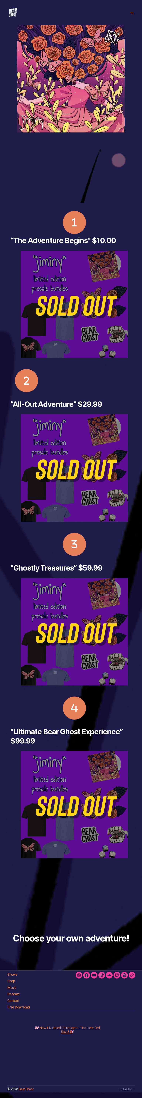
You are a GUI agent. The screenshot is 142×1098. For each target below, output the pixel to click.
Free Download (19, 1012)
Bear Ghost (26, 1095)
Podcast (14, 999)
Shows (13, 980)
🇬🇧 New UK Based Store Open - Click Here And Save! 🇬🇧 (67, 1035)
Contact (14, 1006)
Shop (11, 986)
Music (12, 993)
